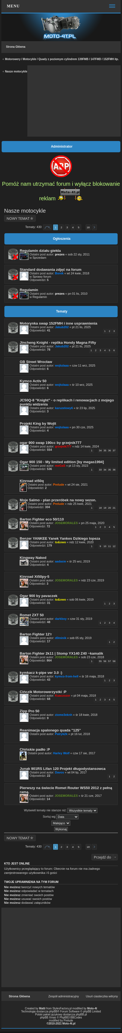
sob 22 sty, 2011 (79, 254)
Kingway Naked (33, 558)
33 (100, 469)
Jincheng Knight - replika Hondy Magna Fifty (58, 342)
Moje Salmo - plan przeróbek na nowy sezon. (58, 500)
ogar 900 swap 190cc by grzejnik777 (51, 443)
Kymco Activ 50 (33, 381)
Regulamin (29, 290)
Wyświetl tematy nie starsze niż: (61, 810)
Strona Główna (15, 46)
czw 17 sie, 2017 (84, 753)
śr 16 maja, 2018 (93, 676)
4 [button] (73, 227)
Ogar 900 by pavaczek (38, 596)
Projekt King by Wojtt (38, 423)
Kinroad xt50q (32, 481)
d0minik (60, 638)
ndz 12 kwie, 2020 (81, 542)
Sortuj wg (61, 816)
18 (100, 507)
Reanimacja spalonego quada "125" (50, 730)
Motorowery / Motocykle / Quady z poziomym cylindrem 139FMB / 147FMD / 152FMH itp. (62, 59)
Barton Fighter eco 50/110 (42, 519)
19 (105, 507)
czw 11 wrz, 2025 (83, 365)
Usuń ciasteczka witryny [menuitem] (102, 996)
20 (109, 507)
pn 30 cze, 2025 (82, 427)
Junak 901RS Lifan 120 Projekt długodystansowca (63, 769)
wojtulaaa (62, 365)
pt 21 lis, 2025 (81, 327)
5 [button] (79, 227)
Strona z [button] (47, 227)
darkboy (61, 618)
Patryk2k (61, 734)
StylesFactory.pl (62, 1008)
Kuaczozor (62, 695)
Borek (59, 273)
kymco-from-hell (67, 676)
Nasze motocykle (16, 71)
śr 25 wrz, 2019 (79, 561)
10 (105, 546)
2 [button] (61, 227)
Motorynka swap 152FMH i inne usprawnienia (58, 323)
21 (114, 507)
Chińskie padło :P (35, 749)
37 (114, 450)
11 (109, 546)
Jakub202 (62, 327)
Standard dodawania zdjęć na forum (51, 270)
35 (105, 450)
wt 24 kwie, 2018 (78, 273)
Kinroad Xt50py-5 (34, 577)
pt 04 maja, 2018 (85, 695)
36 (109, 450)
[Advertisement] (74, 101)
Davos (59, 772)
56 (105, 661)
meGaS (60, 465)
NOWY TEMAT (18, 218)
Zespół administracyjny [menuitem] (63, 996)
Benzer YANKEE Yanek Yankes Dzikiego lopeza (60, 538)
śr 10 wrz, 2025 (82, 384)
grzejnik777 (63, 446)
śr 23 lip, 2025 (85, 408)
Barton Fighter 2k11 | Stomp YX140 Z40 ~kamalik (61, 653)
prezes (60, 254)
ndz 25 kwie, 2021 (80, 503)
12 (114, 546)
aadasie (60, 561)
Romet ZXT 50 (32, 615)
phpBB (53, 1011)
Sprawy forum (42, 276)
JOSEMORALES (66, 523)
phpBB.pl (81, 1014)
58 (114, 661)
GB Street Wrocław (36, 362)
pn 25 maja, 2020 (92, 523)
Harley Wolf (61, 753)
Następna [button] (94, 227)
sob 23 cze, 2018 (92, 657)
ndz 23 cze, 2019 (92, 580)
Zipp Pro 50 (29, 711)
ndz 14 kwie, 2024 (87, 446)
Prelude (58, 484)
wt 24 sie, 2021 (78, 484)
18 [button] (88, 227)
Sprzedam (39, 257)
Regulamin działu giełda (40, 251)
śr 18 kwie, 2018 (86, 714)
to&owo (60, 542)
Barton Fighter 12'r (36, 634)
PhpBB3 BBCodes (71, 1017)
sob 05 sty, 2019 (81, 638)
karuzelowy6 (64, 408)
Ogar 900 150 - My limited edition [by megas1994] (62, 462)
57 (109, 661)
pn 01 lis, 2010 (78, 293)
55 (100, 661)
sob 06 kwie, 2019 (81, 599)
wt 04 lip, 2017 (77, 772)
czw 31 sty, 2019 (81, 618)
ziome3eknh (63, 714)
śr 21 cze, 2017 (91, 795)
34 (100, 450)
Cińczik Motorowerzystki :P (43, 692)
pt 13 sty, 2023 (78, 465)
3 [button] (67, 227)
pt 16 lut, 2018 (80, 734)
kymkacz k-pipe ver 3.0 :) (41, 673)
